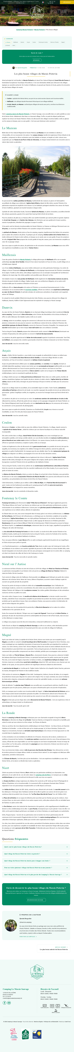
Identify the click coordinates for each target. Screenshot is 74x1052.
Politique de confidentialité (51, 1021)
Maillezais (15, 42)
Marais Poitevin (39, 29)
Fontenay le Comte (43, 42)
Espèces (58, 1007)
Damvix (22, 42)
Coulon (34, 42)
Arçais (28, 42)
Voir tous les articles (28, 936)
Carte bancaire (45, 1007)
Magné (63, 42)
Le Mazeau (7, 42)
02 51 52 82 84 (51, 2)
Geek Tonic (68, 1021)
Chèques (52, 1007)
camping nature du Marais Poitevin (17, 114)
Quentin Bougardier (22, 67)
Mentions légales (38, 1021)
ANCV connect (56, 1012)
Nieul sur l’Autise (54, 42)
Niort (14, 45)
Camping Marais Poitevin (24, 29)
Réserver (67, 2)
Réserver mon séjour (35, 900)
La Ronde (7, 45)
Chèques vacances (66, 1007)
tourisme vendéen (31, 289)
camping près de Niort (43, 775)
